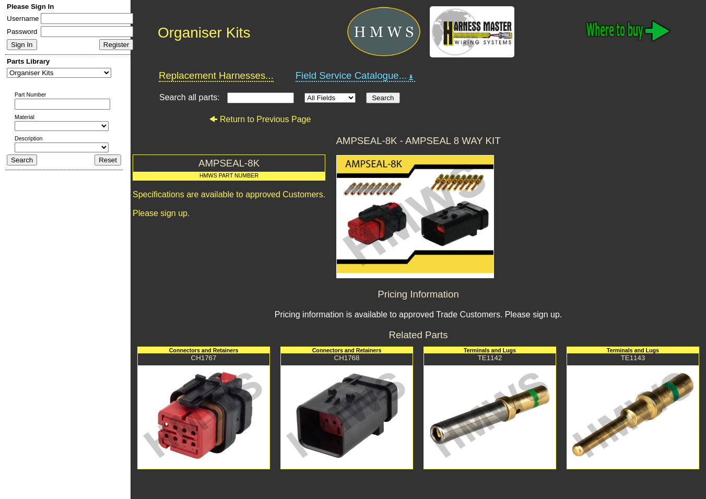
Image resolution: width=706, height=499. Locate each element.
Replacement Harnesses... (216, 75)
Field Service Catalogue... (356, 75)
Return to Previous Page (260, 119)
